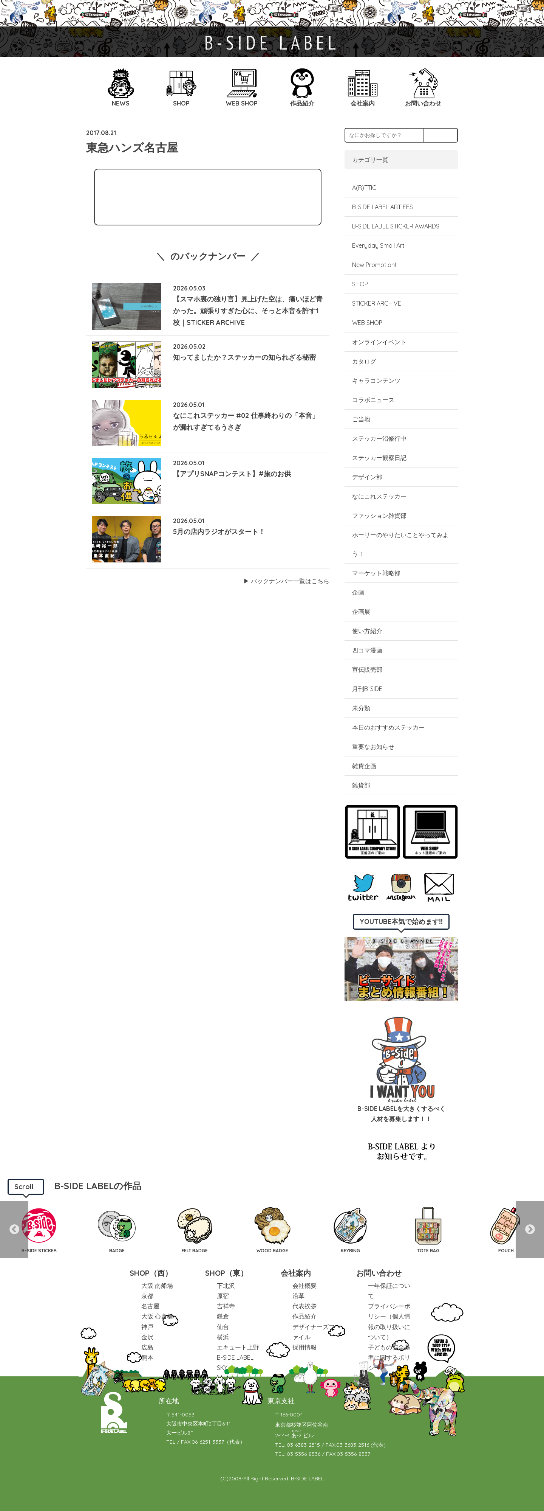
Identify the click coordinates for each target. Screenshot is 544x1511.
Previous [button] (14, 1229)
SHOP (360, 284)
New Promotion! (374, 265)
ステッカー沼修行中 (379, 438)
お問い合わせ (379, 1273)
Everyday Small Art (378, 245)
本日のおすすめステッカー (388, 727)
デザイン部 (367, 477)
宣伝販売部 (367, 669)
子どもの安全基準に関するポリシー (389, 1357)
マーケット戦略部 (376, 573)
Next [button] (530, 1229)
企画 (358, 592)
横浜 (223, 1337)
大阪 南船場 (157, 1285)
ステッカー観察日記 (379, 457)
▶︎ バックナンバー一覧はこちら (286, 581)
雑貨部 (361, 785)
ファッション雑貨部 (379, 515)
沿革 (298, 1296)
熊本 (147, 1357)
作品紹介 (304, 1316)
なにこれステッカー (379, 496)
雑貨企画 (364, 766)
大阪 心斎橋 (157, 1316)
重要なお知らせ (373, 746)
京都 (147, 1296)
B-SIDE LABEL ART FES (382, 207)
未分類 (361, 708)
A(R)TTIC (364, 187)
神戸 (147, 1327)
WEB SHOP (367, 322)
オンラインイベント (379, 342)
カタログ (364, 361)
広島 (147, 1347)
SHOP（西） (151, 1273)
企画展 (361, 611)
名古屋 (150, 1306)
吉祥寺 (226, 1306)
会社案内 (296, 1273)
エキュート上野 (238, 1347)
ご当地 (361, 419)
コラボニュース (373, 400)
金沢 (147, 1337)
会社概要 (304, 1285)
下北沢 (226, 1285)
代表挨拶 (304, 1306)
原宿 (223, 1296)
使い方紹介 (367, 631)
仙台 (223, 1327)
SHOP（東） (226, 1273)
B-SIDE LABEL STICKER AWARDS (395, 226)
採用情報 (304, 1347)
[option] (39, 1229)
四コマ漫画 (367, 650)
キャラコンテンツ (376, 380)
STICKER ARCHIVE (377, 303)
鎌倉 (223, 1316)
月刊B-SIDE (367, 689)
